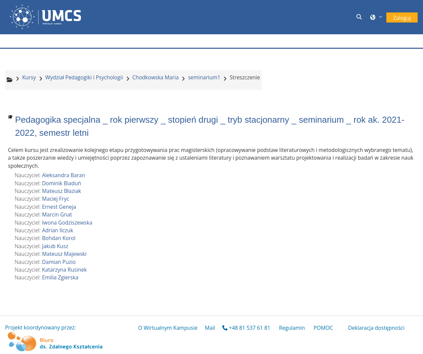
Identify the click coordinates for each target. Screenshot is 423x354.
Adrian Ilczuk (57, 230)
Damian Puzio (59, 262)
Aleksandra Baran (63, 175)
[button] (360, 17)
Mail (210, 327)
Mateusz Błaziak (61, 191)
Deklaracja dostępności (376, 327)
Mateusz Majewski (64, 254)
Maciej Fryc (55, 198)
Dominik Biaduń (61, 183)
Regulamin (292, 327)
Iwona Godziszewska (67, 222)
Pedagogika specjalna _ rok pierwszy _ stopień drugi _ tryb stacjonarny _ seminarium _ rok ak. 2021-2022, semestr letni (210, 126)
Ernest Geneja (59, 206)
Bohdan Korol (58, 238)
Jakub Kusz (55, 246)
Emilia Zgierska (60, 277)
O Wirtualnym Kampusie (167, 327)
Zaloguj (402, 18)
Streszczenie (245, 77)
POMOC (323, 327)
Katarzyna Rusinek (64, 269)
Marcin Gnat (57, 214)
